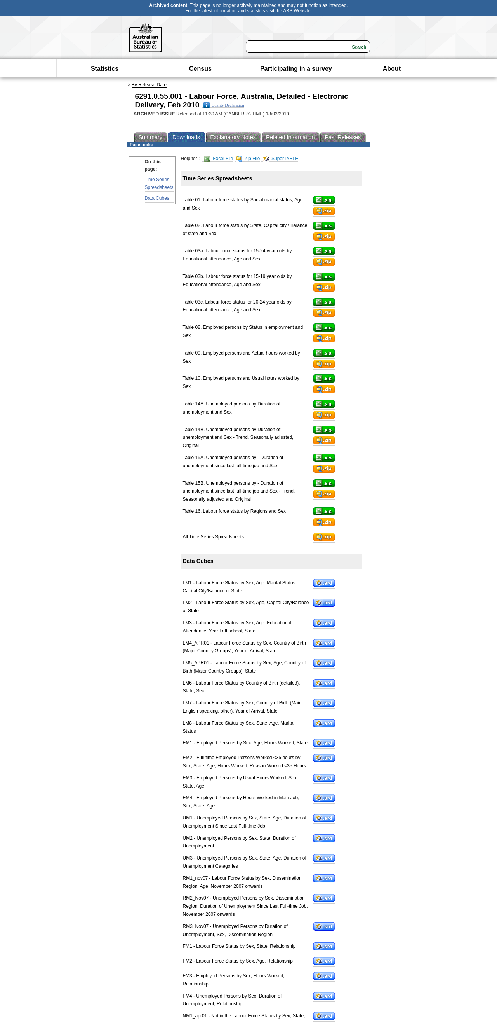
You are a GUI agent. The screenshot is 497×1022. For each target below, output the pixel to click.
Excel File (218, 159)
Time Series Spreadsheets (159, 183)
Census (200, 68)
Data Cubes (157, 198)
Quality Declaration (223, 105)
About (392, 68)
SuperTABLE (280, 159)
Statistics (104, 68)
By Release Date (149, 84)
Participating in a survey (296, 68)
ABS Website (296, 11)
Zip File (248, 159)
